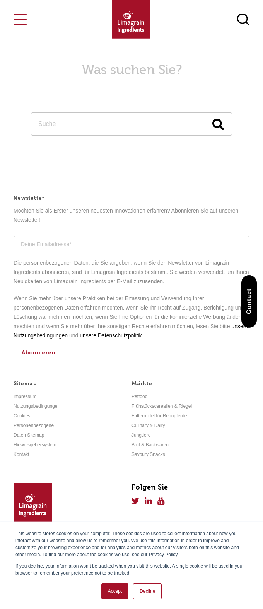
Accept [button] (115, 591)
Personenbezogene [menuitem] (34, 425)
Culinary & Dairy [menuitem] (148, 425)
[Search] (131, 124)
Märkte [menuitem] (142, 383)
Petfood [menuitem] (139, 396)
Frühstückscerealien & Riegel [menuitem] (162, 406)
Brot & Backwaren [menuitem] (150, 444)
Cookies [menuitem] (22, 415)
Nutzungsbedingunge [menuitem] (35, 406)
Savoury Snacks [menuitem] (148, 454)
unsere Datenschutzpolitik (111, 335)
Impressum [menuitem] (25, 396)
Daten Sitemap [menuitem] (29, 435)
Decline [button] (147, 591)
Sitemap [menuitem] (25, 383)
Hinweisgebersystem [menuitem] (35, 444)
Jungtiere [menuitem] (141, 435)
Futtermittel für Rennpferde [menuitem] (159, 415)
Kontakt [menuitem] (21, 454)
